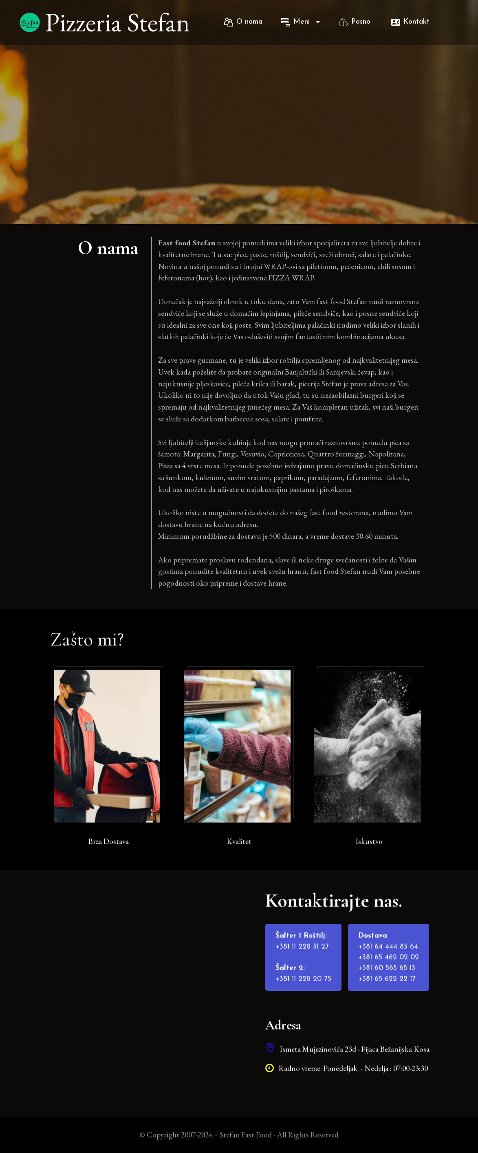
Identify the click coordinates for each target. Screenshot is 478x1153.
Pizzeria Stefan (120, 22)
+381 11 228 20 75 (303, 996)
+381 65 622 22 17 (387, 996)
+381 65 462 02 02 (388, 975)
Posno (356, 22)
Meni (296, 22)
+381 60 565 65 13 (386, 986)
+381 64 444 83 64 (388, 964)
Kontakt (410, 22)
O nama (243, 22)
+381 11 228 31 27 (302, 964)
